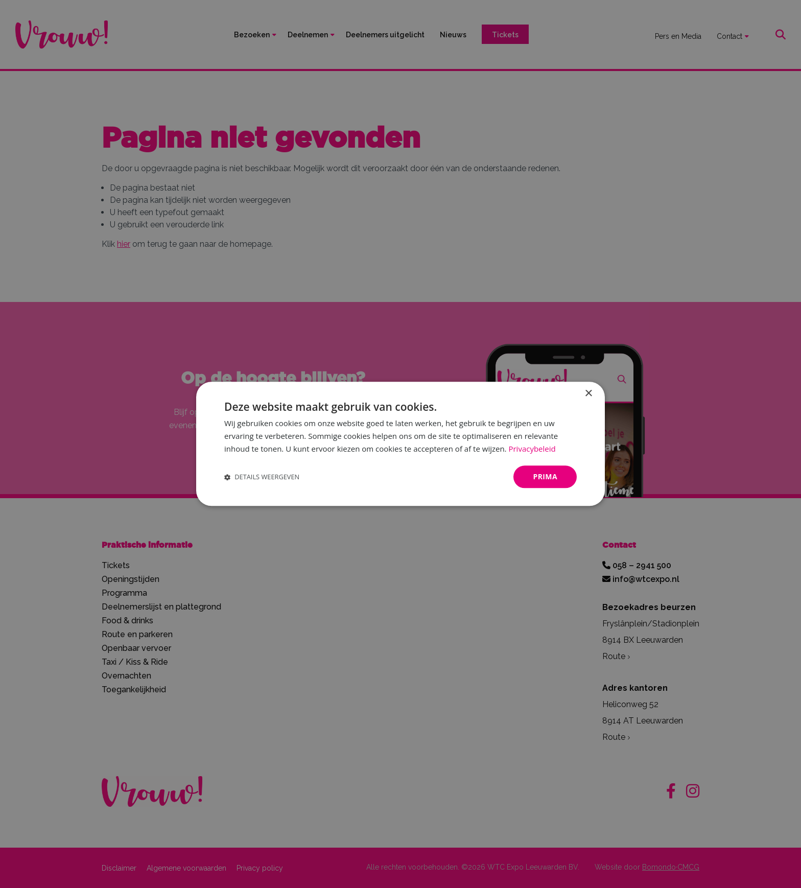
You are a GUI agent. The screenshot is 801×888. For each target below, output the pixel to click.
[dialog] (400, 444)
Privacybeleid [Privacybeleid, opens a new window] (531, 448)
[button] (261, 477)
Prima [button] (545, 476)
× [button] (588, 394)
